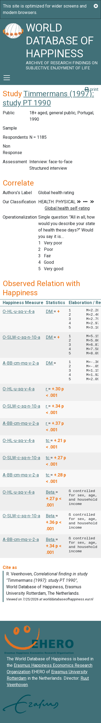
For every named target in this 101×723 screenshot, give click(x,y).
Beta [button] (50, 492)
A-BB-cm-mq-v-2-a (21, 363)
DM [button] (50, 311)
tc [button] (48, 440)
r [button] (47, 388)
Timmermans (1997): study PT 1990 (48, 98)
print (91, 89)
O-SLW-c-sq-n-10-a (21, 337)
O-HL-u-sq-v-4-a (18, 311)
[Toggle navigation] (7, 78)
